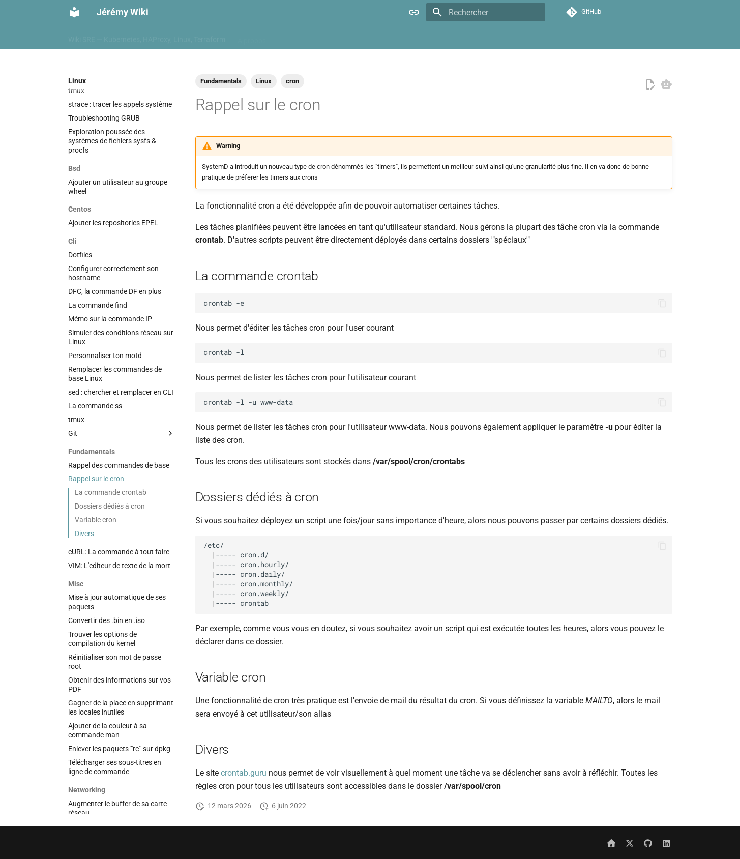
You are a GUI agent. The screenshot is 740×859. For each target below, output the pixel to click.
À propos (252, 37)
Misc (654, 37)
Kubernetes (587, 37)
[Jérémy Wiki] (74, 12)
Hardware (495, 37)
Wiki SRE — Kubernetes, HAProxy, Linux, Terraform (146, 37)
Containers (403, 37)
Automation (297, 37)
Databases (450, 37)
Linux (626, 37)
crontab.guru (244, 773)
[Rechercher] (485, 12)
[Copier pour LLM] (666, 84)
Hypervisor (540, 37)
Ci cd (335, 37)
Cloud (365, 37)
